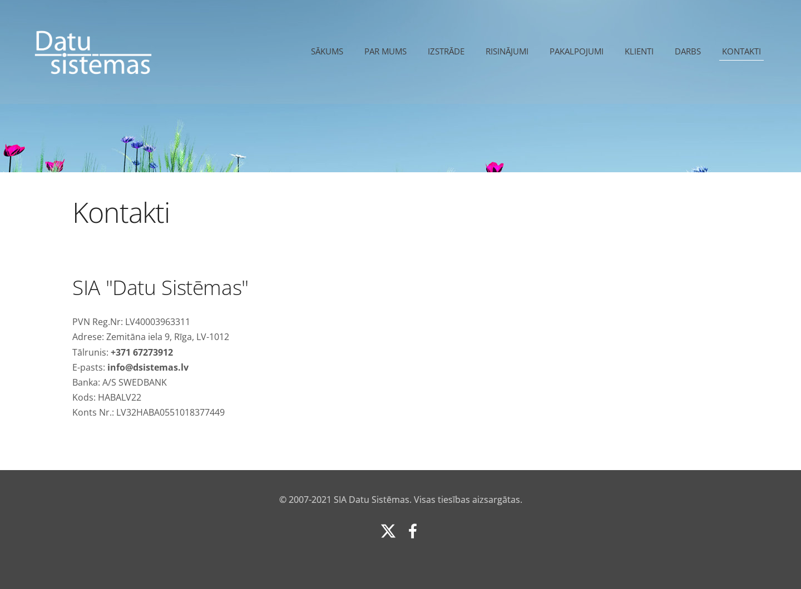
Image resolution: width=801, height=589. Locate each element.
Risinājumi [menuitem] (507, 51)
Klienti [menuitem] (639, 51)
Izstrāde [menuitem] (446, 51)
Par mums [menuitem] (385, 51)
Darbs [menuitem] (688, 51)
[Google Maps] (570, 343)
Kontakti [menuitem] (741, 51)
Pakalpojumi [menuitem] (577, 51)
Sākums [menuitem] (327, 51)
